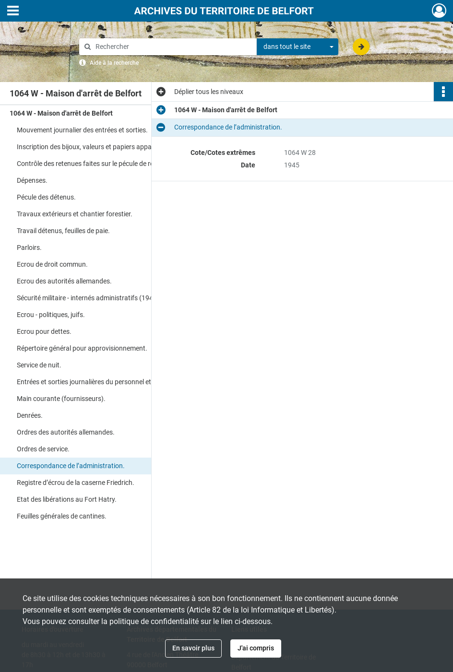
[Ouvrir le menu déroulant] (13, 11)
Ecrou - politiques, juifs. (51, 314)
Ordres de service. (43, 449)
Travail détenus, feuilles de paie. (63, 231)
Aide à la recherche (114, 62)
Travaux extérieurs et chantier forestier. (74, 214)
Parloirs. (29, 247)
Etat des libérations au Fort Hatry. (67, 499)
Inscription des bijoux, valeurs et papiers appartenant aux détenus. (113, 147)
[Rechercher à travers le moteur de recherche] (172, 47)
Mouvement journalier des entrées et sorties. (82, 130)
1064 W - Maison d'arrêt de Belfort (61, 113)
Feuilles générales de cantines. (62, 516)
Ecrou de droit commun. (52, 264)
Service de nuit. (39, 365)
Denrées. (30, 415)
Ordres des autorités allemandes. (66, 432)
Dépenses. (32, 180)
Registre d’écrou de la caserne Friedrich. (75, 482)
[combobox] (297, 47)
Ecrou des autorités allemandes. (64, 281)
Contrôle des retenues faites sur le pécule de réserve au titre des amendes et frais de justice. (113, 163)
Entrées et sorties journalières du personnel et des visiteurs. (104, 382)
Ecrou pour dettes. (44, 331)
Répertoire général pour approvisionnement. (82, 348)
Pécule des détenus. (46, 197)
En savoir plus (193, 648)
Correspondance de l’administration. (71, 466)
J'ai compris (256, 648)
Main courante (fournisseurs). (61, 398)
